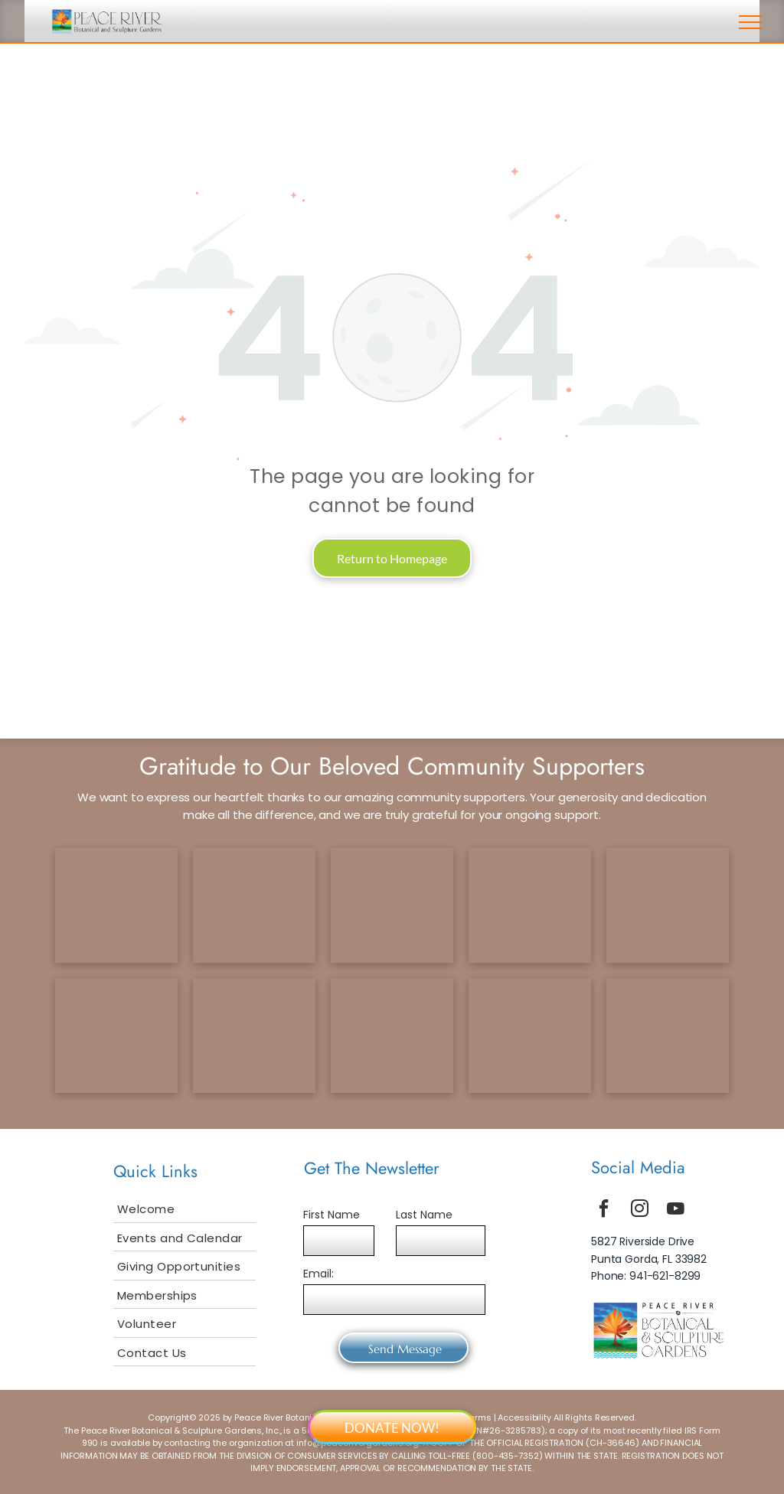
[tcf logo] (667, 905)
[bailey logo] (254, 1035)
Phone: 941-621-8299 (646, 1276)
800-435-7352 (507, 1456)
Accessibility (524, 1417)
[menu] (750, 22)
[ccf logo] (254, 905)
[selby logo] (116, 1035)
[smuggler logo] (392, 1035)
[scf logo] (530, 905)
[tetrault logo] (116, 905)
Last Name (424, 1214)
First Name (331, 1214)
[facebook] (604, 1210)
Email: (318, 1273)
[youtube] (676, 1210)
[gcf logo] (392, 905)
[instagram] (640, 1210)
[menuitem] (184, 1208)
